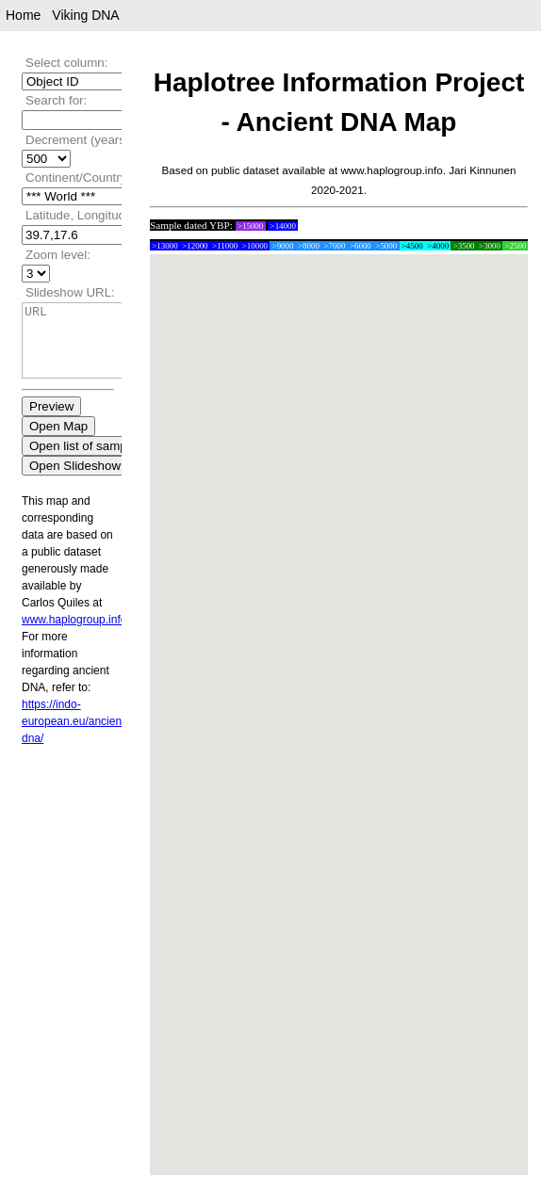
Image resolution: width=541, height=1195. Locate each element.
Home (23, 15)
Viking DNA (85, 15)
